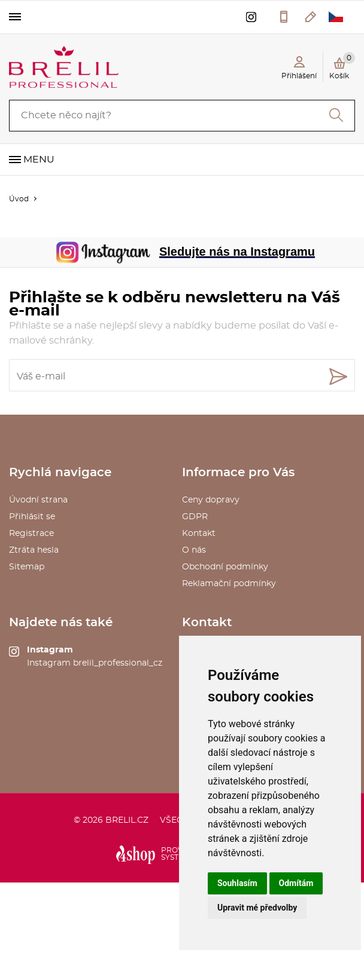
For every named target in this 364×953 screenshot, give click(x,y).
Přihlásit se (32, 517)
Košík (342, 65)
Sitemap (26, 567)
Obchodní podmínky (225, 567)
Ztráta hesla (34, 550)
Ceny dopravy (210, 500)
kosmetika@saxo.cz (311, 17)
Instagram (50, 650)
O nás (194, 550)
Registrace (31, 533)
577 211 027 (283, 17)
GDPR (195, 517)
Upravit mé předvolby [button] (257, 907)
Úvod (19, 199)
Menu (38, 159)
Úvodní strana (38, 500)
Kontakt (199, 533)
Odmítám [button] (296, 883)
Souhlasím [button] (237, 883)
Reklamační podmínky (229, 584)
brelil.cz (126, 820)
